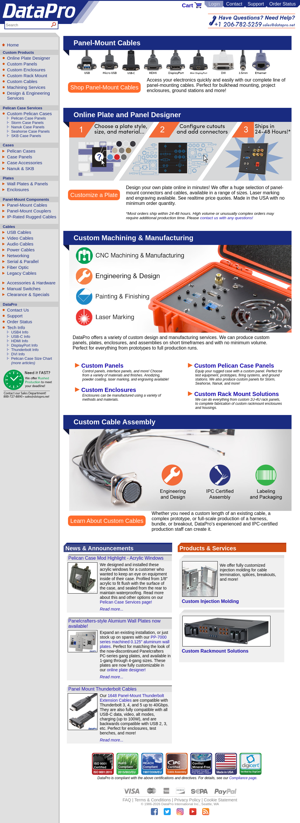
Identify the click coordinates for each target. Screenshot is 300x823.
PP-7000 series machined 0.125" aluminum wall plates (134, 642)
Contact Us (18, 309)
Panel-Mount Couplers (29, 210)
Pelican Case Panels (28, 118)
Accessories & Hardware (31, 282)
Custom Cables (22, 81)
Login (214, 3)
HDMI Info (19, 341)
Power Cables (21, 249)
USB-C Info (20, 336)
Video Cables (20, 238)
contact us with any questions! (226, 218)
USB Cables (19, 232)
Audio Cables (20, 243)
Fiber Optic (18, 267)
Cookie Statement (220, 800)
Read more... (111, 609)
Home (13, 44)
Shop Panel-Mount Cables (104, 87)
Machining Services (26, 87)
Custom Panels (22, 63)
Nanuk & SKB (20, 168)
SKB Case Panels (26, 136)
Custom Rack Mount (27, 75)
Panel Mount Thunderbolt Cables (102, 689)
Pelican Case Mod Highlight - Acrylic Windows (115, 558)
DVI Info (18, 354)
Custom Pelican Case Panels (231, 365)
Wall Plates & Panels (27, 183)
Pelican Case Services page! (126, 602)
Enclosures (18, 189)
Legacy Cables (21, 273)
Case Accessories (24, 162)
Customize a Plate (94, 195)
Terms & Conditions (153, 800)
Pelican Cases (21, 150)
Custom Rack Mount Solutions (233, 394)
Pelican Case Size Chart (31, 358)
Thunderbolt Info (25, 349)
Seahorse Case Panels (30, 131)
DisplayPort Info (24, 345)
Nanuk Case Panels (27, 127)
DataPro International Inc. (180, 804)
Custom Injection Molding (210, 601)
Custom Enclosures (26, 69)
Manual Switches (24, 288)
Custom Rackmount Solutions (215, 651)
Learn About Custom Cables (106, 521)
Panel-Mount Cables (27, 205)
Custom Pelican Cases (29, 113)
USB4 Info (19, 332)
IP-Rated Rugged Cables (31, 216)
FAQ (127, 800)
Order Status (282, 3)
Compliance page (242, 778)
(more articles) (23, 363)
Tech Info (16, 327)
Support (255, 3)
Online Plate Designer (28, 58)
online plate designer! (126, 670)
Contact (234, 3)
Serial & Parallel (23, 261)
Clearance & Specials (28, 294)
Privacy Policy (187, 800)
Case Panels (19, 156)
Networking (18, 255)
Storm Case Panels (27, 122)
